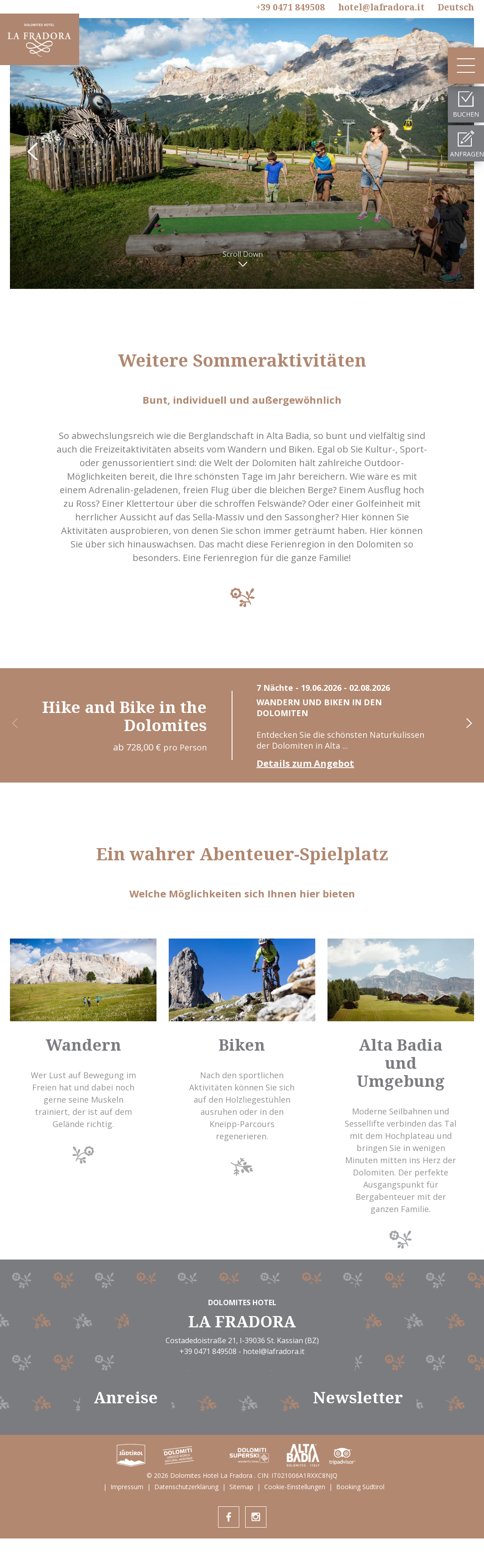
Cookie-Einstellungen (294, 1486)
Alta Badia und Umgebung (400, 1062)
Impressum (126, 1486)
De (455, 7)
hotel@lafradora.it (381, 7)
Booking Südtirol (360, 1486)
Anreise (126, 1397)
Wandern (83, 1044)
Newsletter (358, 1397)
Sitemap (241, 1486)
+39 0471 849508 (290, 7)
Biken (241, 1044)
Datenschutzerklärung (186, 1486)
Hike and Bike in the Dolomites (124, 716)
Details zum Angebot (305, 763)
